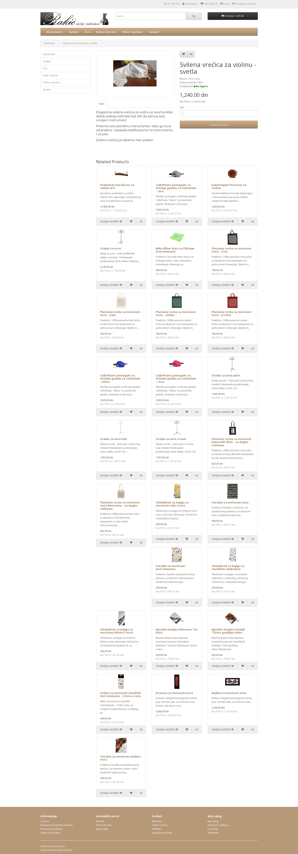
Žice (87, 32)
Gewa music (194, 78)
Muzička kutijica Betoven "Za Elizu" (176, 630)
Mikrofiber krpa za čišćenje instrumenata (175, 249)
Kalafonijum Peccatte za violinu (229, 186)
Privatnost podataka (51, 829)
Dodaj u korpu (219, 124)
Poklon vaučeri (160, 825)
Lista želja (213, 829)
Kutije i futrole (105, 32)
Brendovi (157, 821)
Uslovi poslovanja (50, 832)
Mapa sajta (102, 829)
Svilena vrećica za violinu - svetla (80, 43)
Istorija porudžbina (218, 825)
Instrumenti (54, 32)
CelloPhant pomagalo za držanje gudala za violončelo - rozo (176, 378)
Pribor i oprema (132, 32)
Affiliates (156, 829)
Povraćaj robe (103, 825)
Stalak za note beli (113, 439)
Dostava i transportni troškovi (56, 825)
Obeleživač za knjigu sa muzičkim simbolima (228, 567)
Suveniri (154, 32)
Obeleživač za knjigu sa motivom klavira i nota (116, 630)
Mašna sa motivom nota (229, 693)
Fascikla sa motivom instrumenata (170, 567)
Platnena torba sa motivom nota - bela (120, 313)
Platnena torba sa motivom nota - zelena (175, 313)
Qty (182, 107)
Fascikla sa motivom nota (230, 502)
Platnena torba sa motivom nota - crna (231, 249)
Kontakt (100, 821)
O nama (44, 821)
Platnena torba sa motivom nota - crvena (231, 313)
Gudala (73, 32)
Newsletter (213, 832)
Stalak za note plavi (226, 375)
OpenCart (59, 846)
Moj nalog (213, 821)
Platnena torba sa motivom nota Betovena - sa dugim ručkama (120, 505)
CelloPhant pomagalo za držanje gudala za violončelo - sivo (176, 188)
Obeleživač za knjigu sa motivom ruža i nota (172, 503)
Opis (101, 103)
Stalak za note (110, 248)
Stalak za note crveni (171, 439)
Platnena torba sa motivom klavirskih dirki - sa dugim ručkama (231, 442)
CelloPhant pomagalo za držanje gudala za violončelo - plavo (120, 378)
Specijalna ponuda (162, 832)
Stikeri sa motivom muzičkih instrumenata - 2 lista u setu (120, 694)
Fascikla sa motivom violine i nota (120, 758)
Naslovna (49, 43)
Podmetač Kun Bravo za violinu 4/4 (117, 186)
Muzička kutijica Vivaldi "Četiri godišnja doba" (228, 630)
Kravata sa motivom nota (174, 693)
